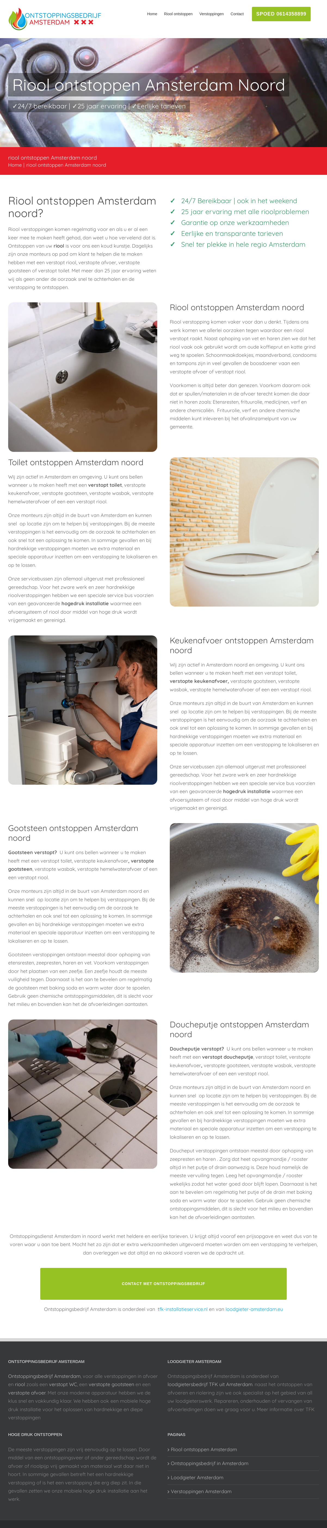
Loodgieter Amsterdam (197, 1477)
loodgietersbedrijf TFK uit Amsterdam (210, 1384)
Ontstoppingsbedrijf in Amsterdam (209, 1463)
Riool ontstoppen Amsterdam (204, 1449)
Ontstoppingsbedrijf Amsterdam (44, 1376)
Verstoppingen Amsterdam (201, 1491)
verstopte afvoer (26, 1393)
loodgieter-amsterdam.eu (254, 1309)
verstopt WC (63, 1384)
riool (20, 1384)
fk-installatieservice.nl (183, 1309)
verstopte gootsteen (111, 1384)
